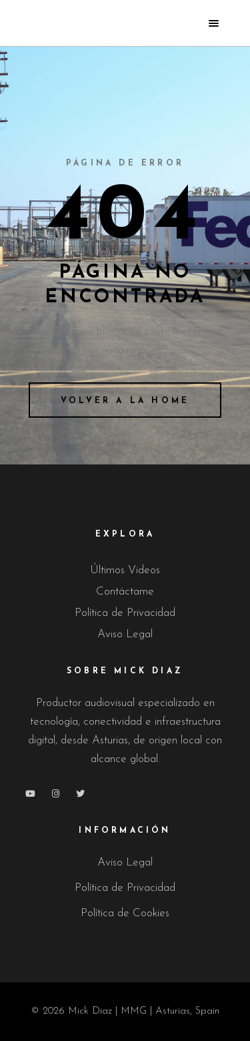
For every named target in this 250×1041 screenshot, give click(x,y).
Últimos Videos (125, 570)
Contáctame (125, 591)
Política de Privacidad (125, 613)
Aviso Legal (125, 634)
